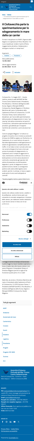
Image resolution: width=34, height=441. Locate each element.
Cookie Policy (15, 429)
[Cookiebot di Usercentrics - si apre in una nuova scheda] (20, 183)
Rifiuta (17, 256)
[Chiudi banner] (31, 183)
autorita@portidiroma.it (12, 397)
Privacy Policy (5, 429)
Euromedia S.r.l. (13, 438)
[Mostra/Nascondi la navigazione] (2, 7)
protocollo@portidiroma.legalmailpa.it (15, 391)
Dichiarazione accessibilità (9, 431)
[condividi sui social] (6, 72)
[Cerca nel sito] (31, 7)
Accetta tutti (17, 244)
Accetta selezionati (17, 250)
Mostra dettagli (23, 239)
